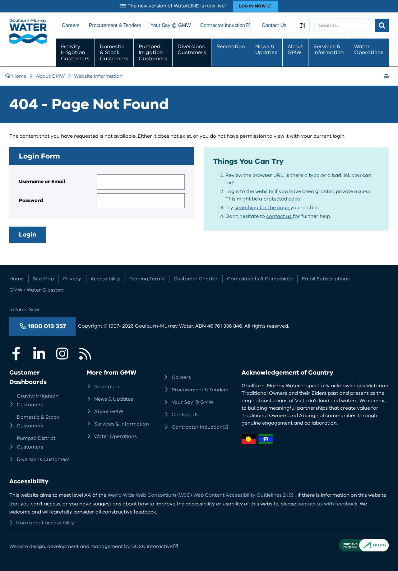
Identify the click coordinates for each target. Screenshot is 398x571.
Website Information (98, 76)
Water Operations (369, 49)
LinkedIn (39, 354)
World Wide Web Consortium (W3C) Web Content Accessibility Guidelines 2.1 (198, 495)
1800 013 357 (47, 326)
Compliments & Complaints (260, 278)
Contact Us (274, 25)
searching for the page (262, 207)
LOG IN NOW (252, 6)
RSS (85, 354)
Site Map (43, 278)
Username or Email (42, 181)
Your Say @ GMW (170, 25)
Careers (71, 25)
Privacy (72, 278)
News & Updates (266, 49)
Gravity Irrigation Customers (75, 52)
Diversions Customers (192, 49)
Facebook (16, 354)
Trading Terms (146, 278)
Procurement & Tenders (115, 25)
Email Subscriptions (325, 278)
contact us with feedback (327, 503)
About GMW (295, 49)
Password (31, 200)
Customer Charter (196, 278)
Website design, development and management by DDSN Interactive (91, 546)
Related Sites (24, 309)
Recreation (230, 46)
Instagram (62, 354)
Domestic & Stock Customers (114, 52)
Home (19, 76)
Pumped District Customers (36, 442)
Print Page (388, 82)
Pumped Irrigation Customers (153, 52)
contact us (279, 216)
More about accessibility (45, 522)
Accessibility (105, 278)
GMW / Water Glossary (36, 290)
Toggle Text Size (302, 25)
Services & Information (328, 49)
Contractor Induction (222, 25)
